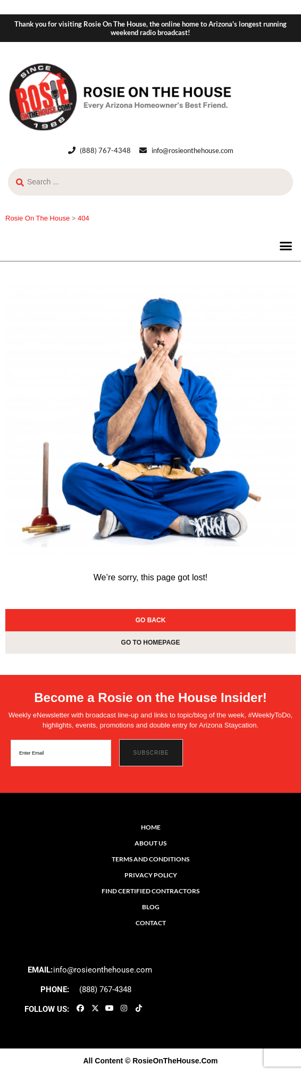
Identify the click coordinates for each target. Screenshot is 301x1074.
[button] (286, 246)
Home (151, 827)
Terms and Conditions (150, 859)
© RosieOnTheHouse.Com (171, 1060)
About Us (150, 843)
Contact (151, 923)
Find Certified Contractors (150, 891)
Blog (151, 907)
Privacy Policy (150, 875)
